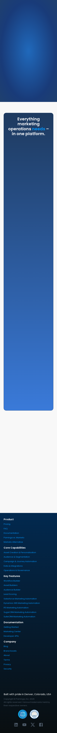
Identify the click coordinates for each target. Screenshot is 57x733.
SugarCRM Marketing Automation (20, 612)
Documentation (11, 533)
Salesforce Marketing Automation (20, 598)
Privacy (7, 664)
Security (8, 668)
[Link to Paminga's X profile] (32, 724)
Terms (7, 659)
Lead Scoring (10, 594)
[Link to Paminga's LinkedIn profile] (16, 724)
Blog (6, 646)
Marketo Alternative (13, 542)
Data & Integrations (13, 565)
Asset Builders (10, 585)
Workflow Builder (12, 580)
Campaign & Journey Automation (20, 561)
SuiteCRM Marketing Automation (19, 616)
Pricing (7, 524)
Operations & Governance (17, 570)
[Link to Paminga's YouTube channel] (24, 724)
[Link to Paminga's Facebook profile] (41, 724)
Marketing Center (12, 631)
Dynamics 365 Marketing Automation (22, 603)
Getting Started (11, 627)
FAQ (6, 528)
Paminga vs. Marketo (14, 537)
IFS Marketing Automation (16, 607)
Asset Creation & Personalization (20, 552)
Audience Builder (12, 589)
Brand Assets (10, 650)
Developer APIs (11, 636)
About (7, 655)
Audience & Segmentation (17, 556)
